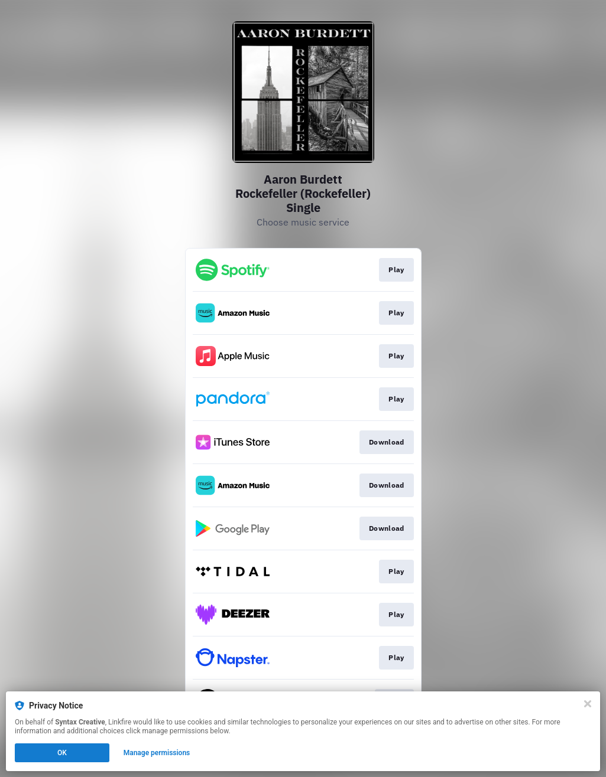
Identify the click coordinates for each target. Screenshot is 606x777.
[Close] (587, 703)
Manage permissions (157, 753)
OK (62, 753)
